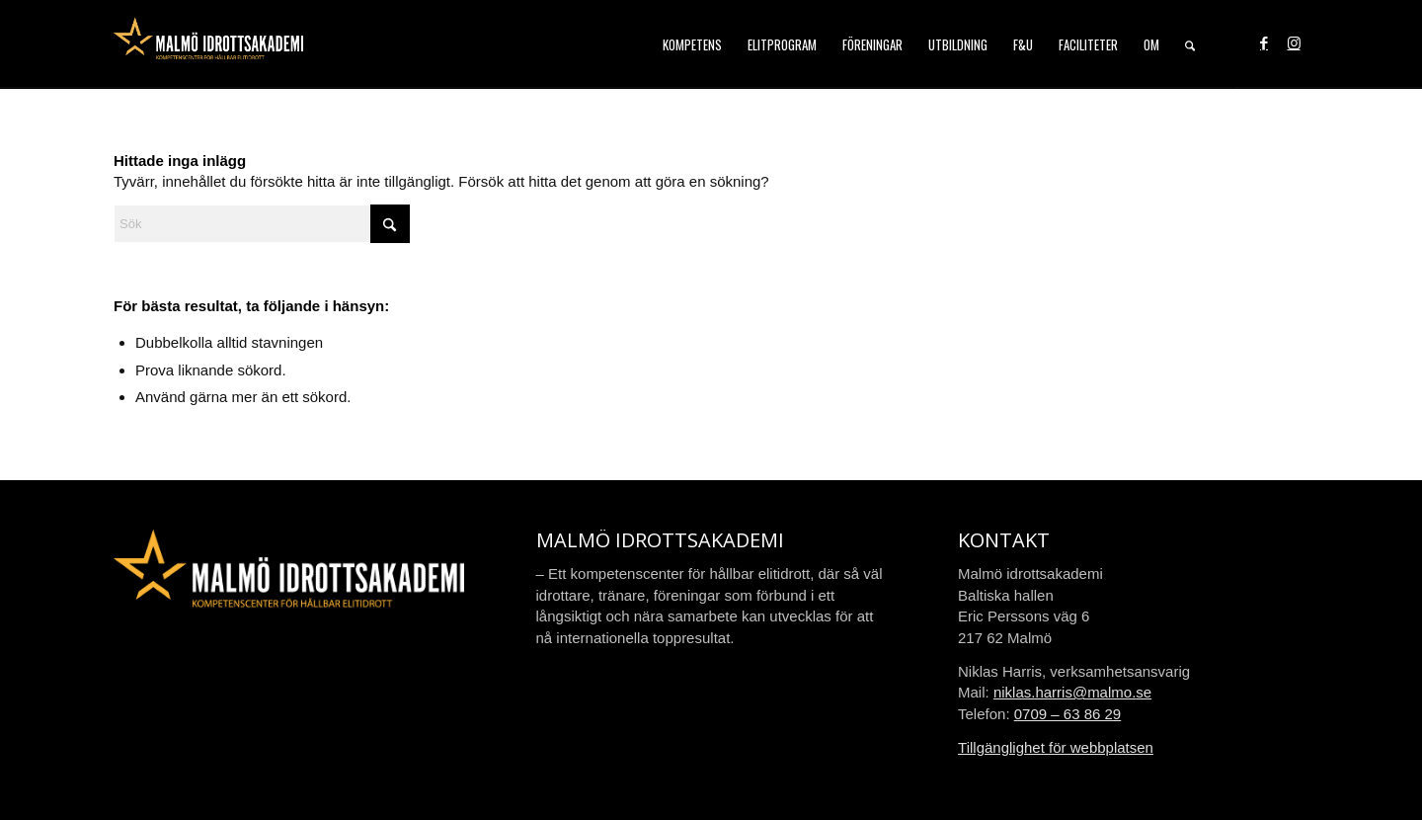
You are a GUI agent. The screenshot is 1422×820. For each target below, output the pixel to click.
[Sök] (1190, 44)
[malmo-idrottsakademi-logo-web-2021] (208, 44)
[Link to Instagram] (1293, 43)
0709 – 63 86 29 (1067, 713)
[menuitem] (692, 44)
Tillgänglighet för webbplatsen (1055, 747)
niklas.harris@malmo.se (1072, 692)
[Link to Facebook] (1264, 43)
